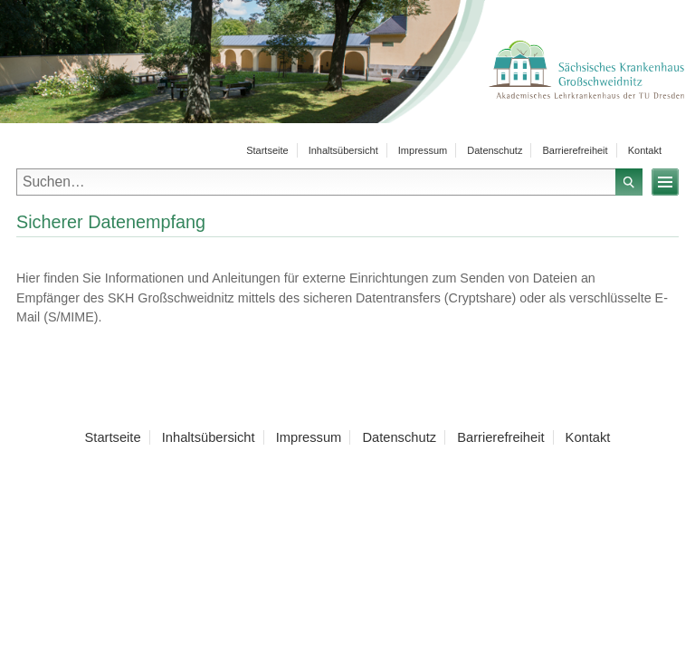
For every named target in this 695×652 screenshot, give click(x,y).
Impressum (422, 150)
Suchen (629, 182)
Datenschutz (494, 150)
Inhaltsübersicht (343, 150)
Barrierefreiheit (574, 150)
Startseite (267, 150)
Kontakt (645, 150)
